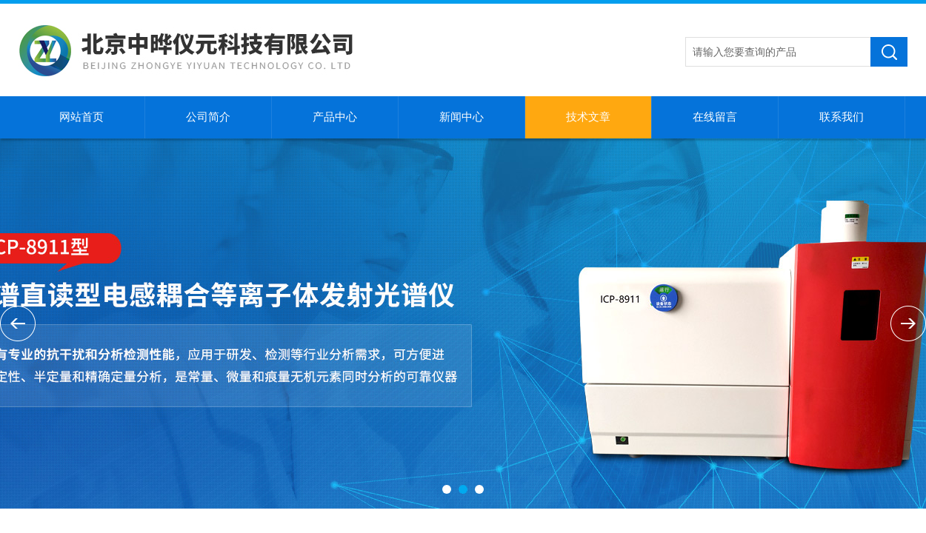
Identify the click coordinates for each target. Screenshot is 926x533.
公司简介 (208, 117)
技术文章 (588, 117)
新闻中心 (461, 117)
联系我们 (841, 117)
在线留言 (715, 117)
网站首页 (81, 117)
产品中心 (335, 117)
